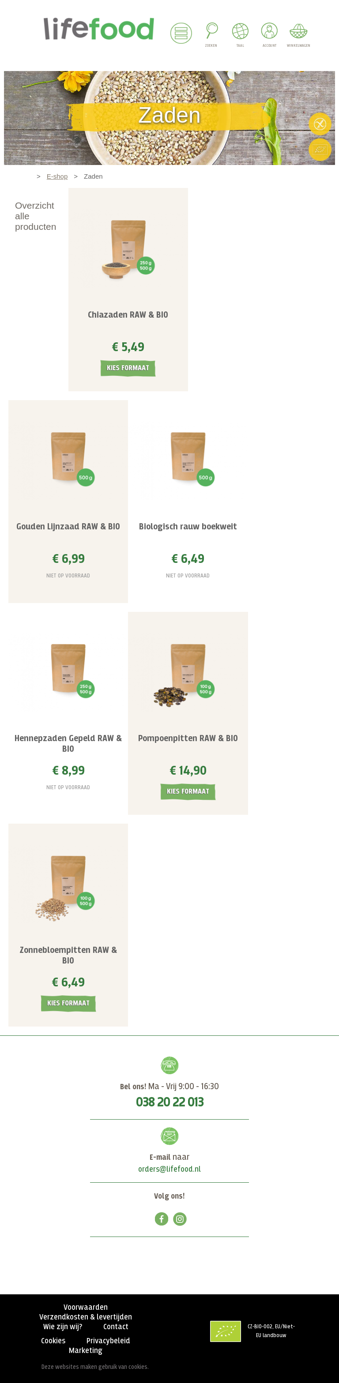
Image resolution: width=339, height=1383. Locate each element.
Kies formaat (128, 368)
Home (21, 176)
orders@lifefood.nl (169, 1169)
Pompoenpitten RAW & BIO (188, 738)
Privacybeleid (108, 1341)
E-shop (57, 176)
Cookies (53, 1341)
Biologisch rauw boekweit (188, 527)
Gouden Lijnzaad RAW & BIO (68, 527)
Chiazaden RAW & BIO (128, 315)
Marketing (85, 1351)
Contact (115, 1327)
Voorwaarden (86, 1308)
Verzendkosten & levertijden (85, 1317)
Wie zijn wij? (62, 1327)
